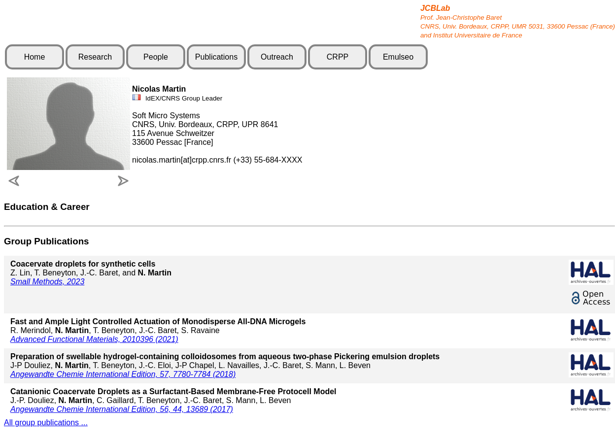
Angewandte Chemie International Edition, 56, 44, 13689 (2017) (121, 409)
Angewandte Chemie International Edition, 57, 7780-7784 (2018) (123, 374)
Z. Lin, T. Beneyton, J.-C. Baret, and (90, 268)
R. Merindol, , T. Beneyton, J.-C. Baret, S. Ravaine (158, 326)
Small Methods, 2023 (47, 281)
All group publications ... (46, 422)
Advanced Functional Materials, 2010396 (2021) (94, 339)
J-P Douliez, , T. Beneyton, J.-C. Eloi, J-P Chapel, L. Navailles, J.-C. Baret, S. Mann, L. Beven (225, 361)
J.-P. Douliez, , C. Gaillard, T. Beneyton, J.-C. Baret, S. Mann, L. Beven (173, 396)
